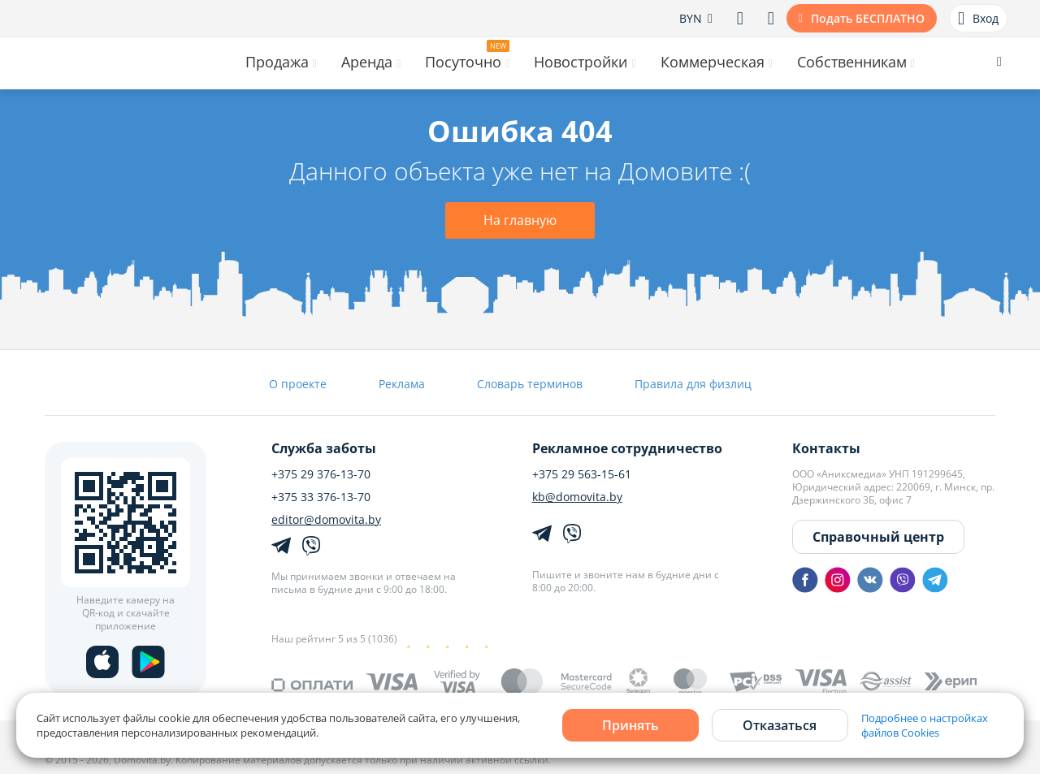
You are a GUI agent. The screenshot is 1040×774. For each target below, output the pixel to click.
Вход (978, 19)
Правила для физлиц (693, 383)
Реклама (402, 383)
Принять (630, 725)
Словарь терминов (530, 383)
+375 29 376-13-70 (320, 474)
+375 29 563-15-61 (581, 474)
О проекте (298, 383)
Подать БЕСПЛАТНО (868, 18)
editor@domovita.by (326, 519)
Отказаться (780, 725)
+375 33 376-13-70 (320, 497)
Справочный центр (878, 537)
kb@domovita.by (577, 497)
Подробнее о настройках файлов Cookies (924, 725)
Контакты (826, 448)
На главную (520, 220)
